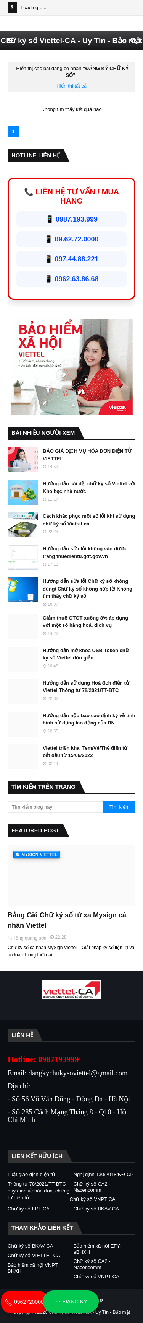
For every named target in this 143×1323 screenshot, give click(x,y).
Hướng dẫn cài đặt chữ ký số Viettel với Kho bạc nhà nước (89, 487)
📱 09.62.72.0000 (71, 239)
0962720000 (24, 1302)
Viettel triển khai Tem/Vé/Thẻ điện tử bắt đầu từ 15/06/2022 (85, 752)
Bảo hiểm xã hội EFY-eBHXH (98, 1249)
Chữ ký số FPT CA (29, 1209)
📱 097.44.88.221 (71, 259)
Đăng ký (70, 1302)
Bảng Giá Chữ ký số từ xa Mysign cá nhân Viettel (67, 920)
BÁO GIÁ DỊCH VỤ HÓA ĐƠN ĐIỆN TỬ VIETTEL (87, 455)
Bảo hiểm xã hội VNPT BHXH (33, 1268)
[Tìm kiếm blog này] (55, 807)
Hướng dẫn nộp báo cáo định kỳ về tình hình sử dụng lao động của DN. (89, 719)
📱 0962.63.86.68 (71, 279)
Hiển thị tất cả (71, 86)
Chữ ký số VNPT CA (93, 1199)
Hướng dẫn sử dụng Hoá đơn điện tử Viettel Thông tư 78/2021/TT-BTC (86, 686)
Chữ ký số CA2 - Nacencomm (92, 1187)
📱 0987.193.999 (71, 219)
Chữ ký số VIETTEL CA (34, 1255)
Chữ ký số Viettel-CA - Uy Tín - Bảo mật (71, 40)
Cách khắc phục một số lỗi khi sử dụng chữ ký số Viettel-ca (89, 520)
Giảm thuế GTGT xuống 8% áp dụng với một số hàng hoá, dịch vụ (85, 621)
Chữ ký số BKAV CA (96, 1209)
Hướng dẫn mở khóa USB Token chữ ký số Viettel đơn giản (86, 654)
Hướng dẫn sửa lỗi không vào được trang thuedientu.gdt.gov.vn (84, 552)
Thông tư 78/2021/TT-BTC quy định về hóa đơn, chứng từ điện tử (38, 1191)
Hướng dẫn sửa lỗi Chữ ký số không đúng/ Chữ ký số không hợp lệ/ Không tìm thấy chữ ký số (87, 588)
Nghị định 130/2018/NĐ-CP (104, 1174)
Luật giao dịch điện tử (31, 1174)
